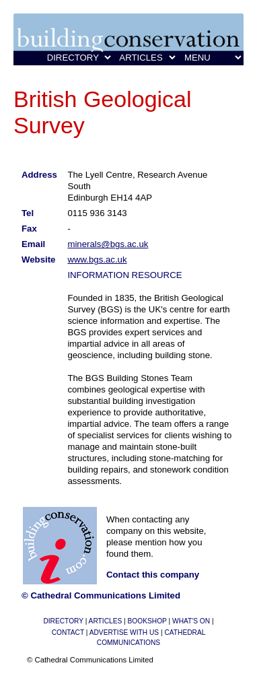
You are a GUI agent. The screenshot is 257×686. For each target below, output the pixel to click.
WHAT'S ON (191, 621)
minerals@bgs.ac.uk (107, 244)
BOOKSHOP (147, 621)
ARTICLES (105, 621)
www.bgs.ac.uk (96, 259)
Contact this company (152, 575)
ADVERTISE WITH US (124, 632)
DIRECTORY (63, 621)
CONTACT (68, 632)
